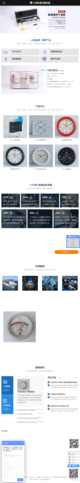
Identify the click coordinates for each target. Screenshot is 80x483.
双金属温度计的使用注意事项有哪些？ (28, 418)
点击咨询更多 (65, 252)
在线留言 (74, 466)
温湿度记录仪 (64, 477)
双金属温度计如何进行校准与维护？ (27, 422)
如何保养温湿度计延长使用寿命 (26, 410)
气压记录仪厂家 (36, 479)
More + (77, 377)
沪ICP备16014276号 (48, 477)
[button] (37, 31)
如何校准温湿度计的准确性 (25, 414)
